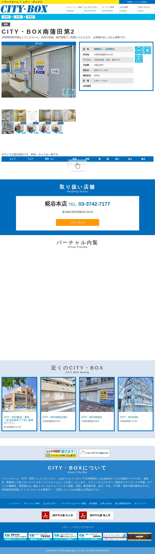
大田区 (18, 17)
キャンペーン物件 (75, 9)
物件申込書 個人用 (100, 515)
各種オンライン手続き (137, 2)
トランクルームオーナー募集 (73, 503)
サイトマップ (140, 503)
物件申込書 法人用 (62, 515)
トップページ (15, 503)
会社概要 (128, 9)
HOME (6, 17)
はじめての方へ (92, 9)
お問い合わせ (146, 9)
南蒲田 (30, 17)
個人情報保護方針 (123, 503)
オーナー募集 (110, 9)
